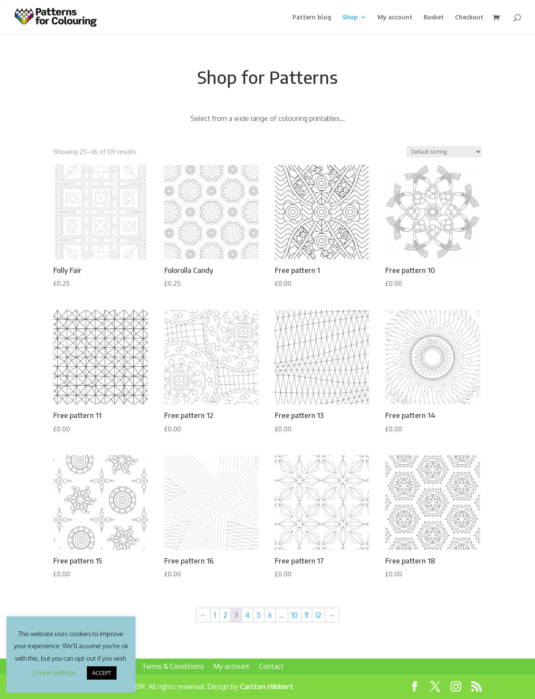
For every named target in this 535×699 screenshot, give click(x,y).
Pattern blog (311, 17)
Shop (350, 17)
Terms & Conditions (173, 666)
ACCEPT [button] (101, 672)
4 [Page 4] (247, 615)
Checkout (469, 17)
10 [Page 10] (295, 615)
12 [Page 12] (318, 615)
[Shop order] (444, 152)
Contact (271, 666)
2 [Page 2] (225, 615)
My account (395, 17)
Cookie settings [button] (54, 672)
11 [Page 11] (306, 615)
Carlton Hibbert (266, 686)
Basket (434, 17)
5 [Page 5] (259, 615)
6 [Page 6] (270, 615)
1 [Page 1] (215, 615)
